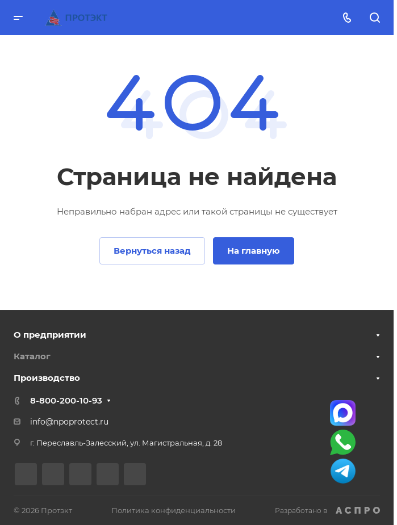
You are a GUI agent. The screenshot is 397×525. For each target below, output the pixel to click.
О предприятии (50, 334)
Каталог (32, 356)
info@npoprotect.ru (69, 422)
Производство (47, 377)
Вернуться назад (152, 250)
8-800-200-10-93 (66, 400)
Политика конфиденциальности (173, 510)
